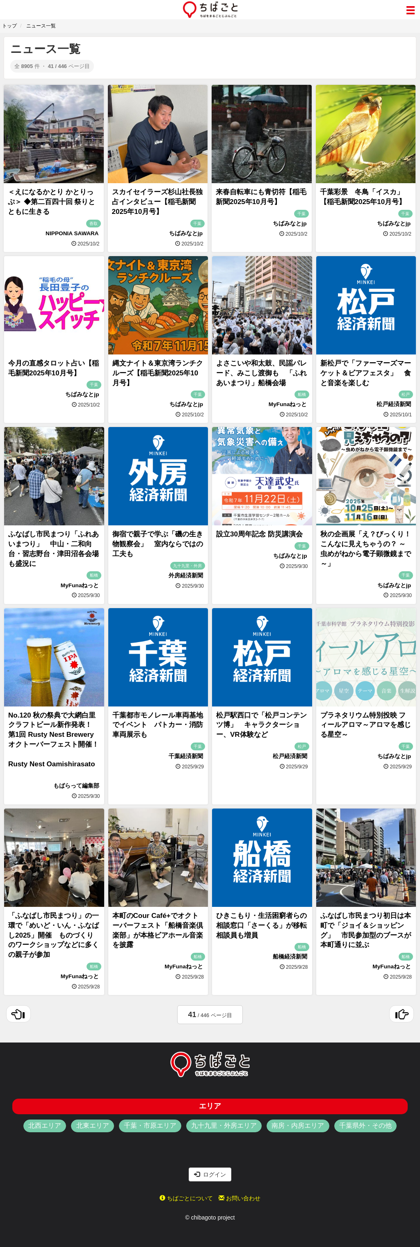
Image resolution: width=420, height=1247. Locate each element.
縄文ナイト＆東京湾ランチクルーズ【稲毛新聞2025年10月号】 (157, 373)
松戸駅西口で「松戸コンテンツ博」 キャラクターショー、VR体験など (261, 725)
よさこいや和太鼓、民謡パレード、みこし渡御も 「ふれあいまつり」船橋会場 (261, 373)
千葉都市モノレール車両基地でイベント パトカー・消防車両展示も (157, 725)
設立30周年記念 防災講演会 (259, 534)
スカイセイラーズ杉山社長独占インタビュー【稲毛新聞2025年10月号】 (157, 202)
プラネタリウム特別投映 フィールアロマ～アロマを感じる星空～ (365, 725)
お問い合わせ (239, 1198)
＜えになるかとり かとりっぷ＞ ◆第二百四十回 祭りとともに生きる (51, 202)
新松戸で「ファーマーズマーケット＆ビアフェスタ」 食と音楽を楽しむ (365, 373)
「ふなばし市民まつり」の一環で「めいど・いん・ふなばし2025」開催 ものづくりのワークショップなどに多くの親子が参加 (53, 935)
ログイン (210, 1174)
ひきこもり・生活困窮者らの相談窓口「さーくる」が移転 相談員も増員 (265, 925)
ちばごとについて (186, 1198)
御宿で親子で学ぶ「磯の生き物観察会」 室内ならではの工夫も (157, 544)
